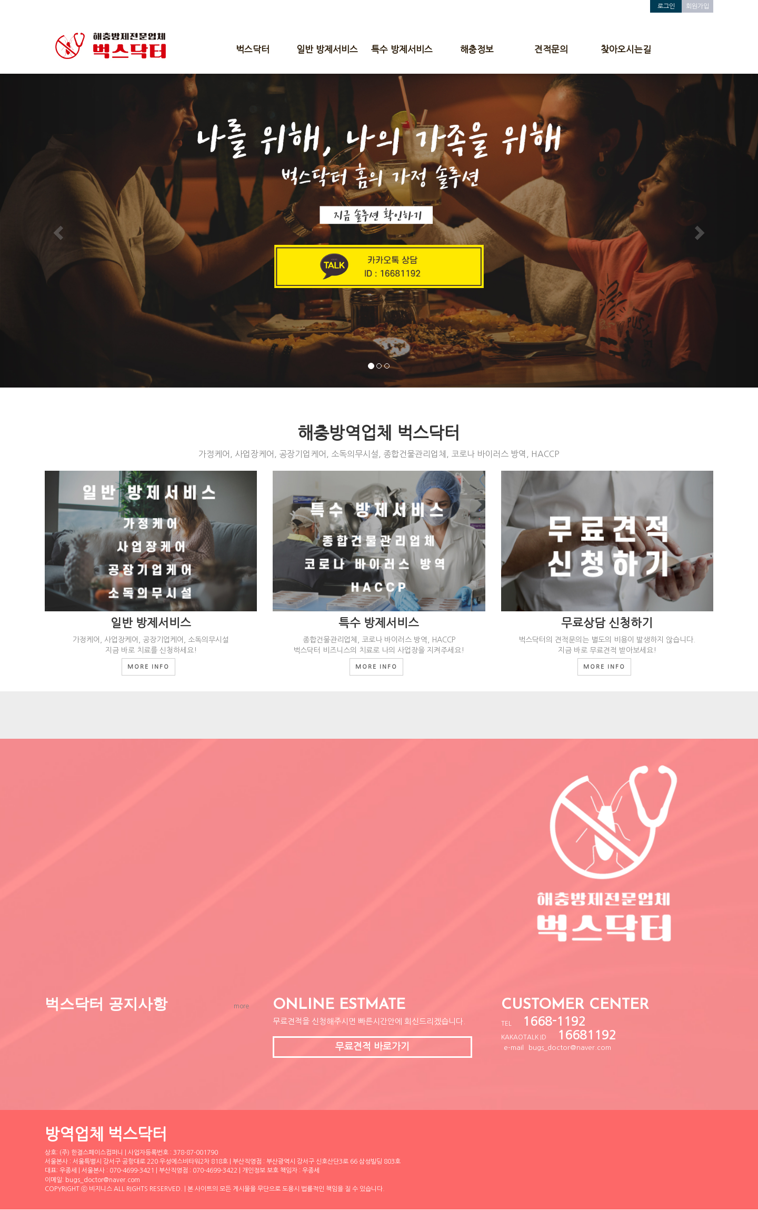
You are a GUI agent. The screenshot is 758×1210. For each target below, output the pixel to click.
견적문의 (551, 49)
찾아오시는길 (626, 49)
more (241, 1006)
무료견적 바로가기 (372, 1047)
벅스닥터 (253, 49)
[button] (57, 230)
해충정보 (477, 49)
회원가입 (697, 6)
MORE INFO (148, 667)
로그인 (666, 6)
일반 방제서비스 (327, 49)
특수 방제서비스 (402, 49)
